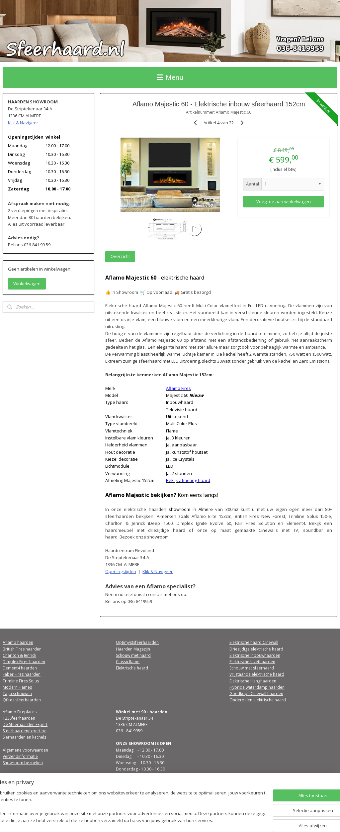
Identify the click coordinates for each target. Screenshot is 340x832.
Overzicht (120, 257)
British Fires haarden (22, 649)
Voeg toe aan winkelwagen (283, 201)
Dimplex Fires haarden (24, 661)
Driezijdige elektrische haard (256, 649)
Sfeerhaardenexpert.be (24, 731)
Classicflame (127, 661)
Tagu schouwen (17, 693)
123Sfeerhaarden (19, 718)
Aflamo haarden (18, 642)
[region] (126, 807)
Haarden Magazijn (133, 649)
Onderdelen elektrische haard (257, 700)
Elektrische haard (132, 668)
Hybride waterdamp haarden (257, 687)
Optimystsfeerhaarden (137, 642)
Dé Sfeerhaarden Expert (25, 724)
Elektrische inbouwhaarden (254, 655)
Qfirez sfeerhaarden (22, 700)
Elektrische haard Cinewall (253, 642)
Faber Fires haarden (22, 674)
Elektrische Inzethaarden (252, 661)
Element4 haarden (20, 668)
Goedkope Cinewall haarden (256, 693)
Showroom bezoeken (23, 763)
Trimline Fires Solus (21, 681)
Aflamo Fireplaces (20, 712)
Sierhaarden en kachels (24, 737)
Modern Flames (17, 687)
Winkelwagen (27, 284)
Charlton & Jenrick (19, 655)
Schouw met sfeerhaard (251, 668)
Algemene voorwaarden (25, 750)
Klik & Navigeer (157, 571)
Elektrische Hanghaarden (252, 681)
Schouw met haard (133, 655)
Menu (170, 77)
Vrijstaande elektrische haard (256, 674)
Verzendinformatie (20, 756)
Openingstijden (120, 571)
